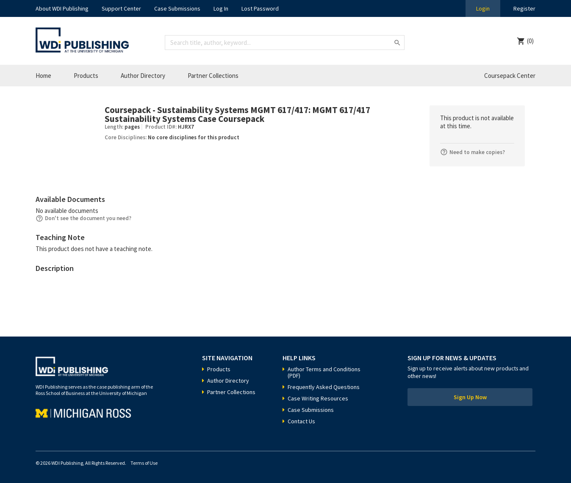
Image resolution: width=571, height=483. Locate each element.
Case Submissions (177, 8)
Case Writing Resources (318, 398)
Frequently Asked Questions (324, 387)
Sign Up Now (470, 397)
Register (524, 8)
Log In (220, 8)
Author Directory (143, 76)
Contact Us (301, 421)
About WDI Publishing (62, 8)
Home (43, 76)
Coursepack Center (509, 76)
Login (483, 8)
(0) (530, 41)
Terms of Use (144, 463)
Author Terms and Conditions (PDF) (324, 372)
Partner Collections (213, 76)
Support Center (121, 8)
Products (86, 76)
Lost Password (260, 8)
